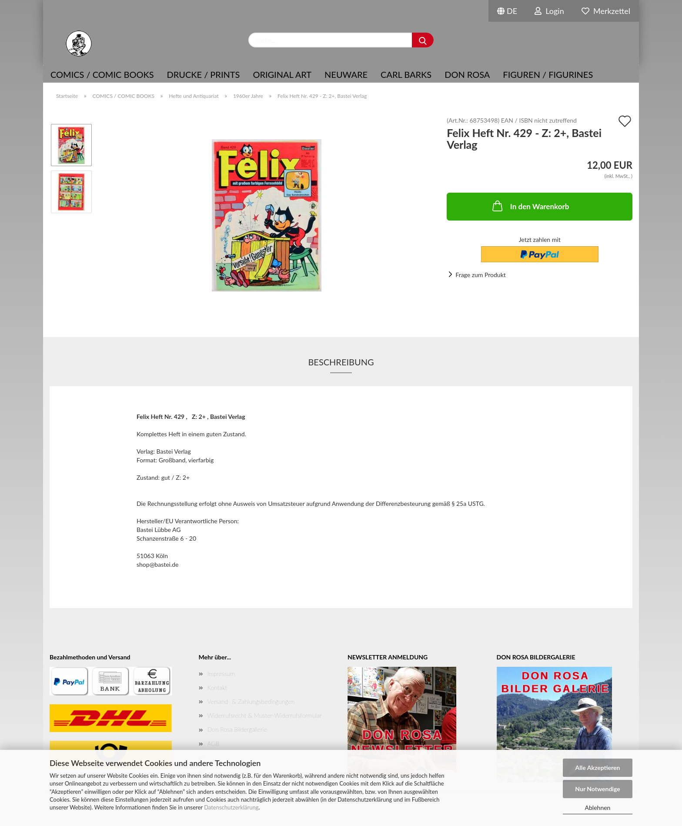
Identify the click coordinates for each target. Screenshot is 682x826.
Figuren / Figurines (548, 74)
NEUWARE (346, 74)
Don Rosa (467, 74)
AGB (213, 743)
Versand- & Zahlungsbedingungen (251, 701)
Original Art (282, 74)
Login (549, 11)
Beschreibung (341, 362)
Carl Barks (406, 74)
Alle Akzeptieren (597, 767)
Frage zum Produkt (480, 274)
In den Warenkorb (530, 206)
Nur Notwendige (597, 789)
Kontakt (217, 687)
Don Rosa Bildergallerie (237, 729)
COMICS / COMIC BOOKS (102, 74)
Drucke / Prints (203, 74)
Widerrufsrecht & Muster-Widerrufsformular (264, 715)
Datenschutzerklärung (231, 807)
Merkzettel (606, 11)
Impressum (221, 673)
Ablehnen (598, 807)
